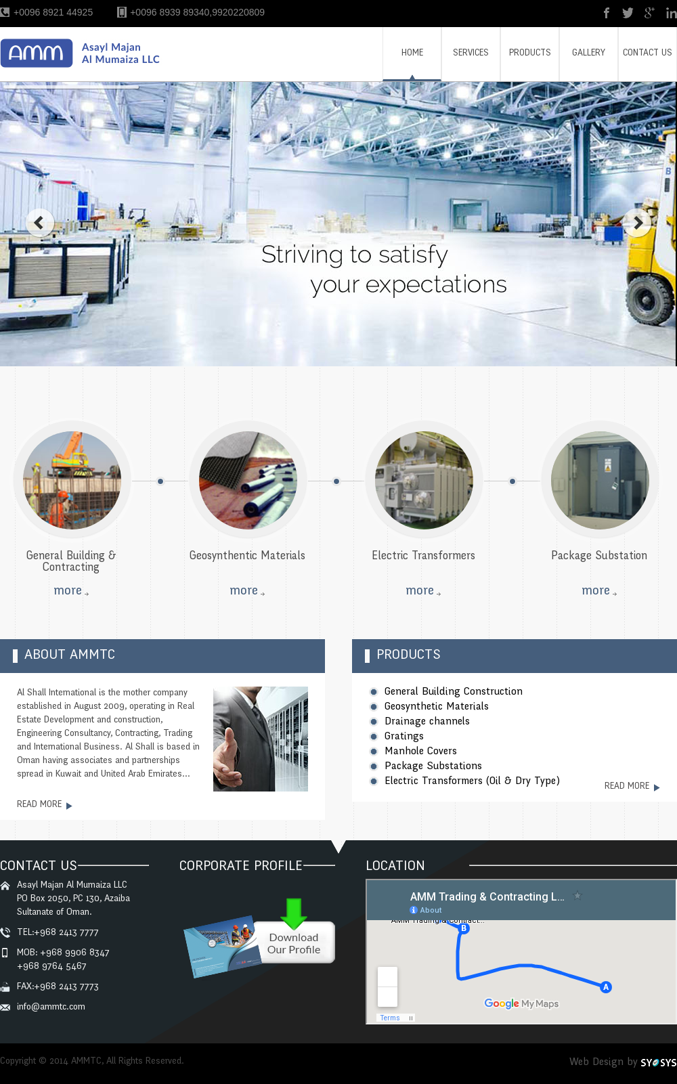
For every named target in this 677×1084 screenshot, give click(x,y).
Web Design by (603, 1062)
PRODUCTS (530, 53)
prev (40, 222)
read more (39, 805)
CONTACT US (647, 53)
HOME (412, 53)
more (67, 592)
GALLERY (588, 53)
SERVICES (471, 53)
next (637, 222)
